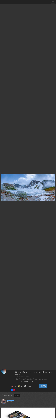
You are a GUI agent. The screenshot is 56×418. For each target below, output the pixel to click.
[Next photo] (54, 182)
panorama (44, 379)
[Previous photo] (1, 182)
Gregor (17, 374)
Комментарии (8, 395)
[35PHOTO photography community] (8, 2)
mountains (23, 379)
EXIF (17, 395)
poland (28, 379)
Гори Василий (10, 400)
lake (40, 379)
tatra (18, 379)
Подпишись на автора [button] (43, 386)
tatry (32, 379)
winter (36, 379)
